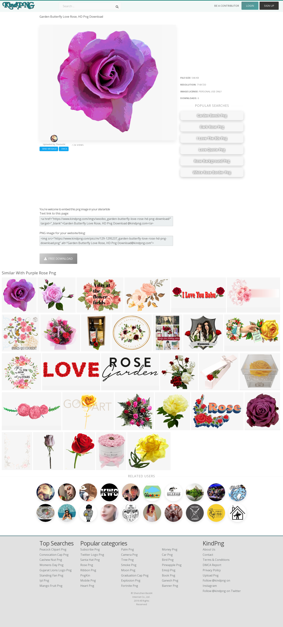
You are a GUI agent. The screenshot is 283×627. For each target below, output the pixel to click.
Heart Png (87, 586)
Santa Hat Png (90, 560)
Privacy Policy (212, 570)
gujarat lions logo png (56, 570)
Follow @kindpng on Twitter (222, 591)
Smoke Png (128, 565)
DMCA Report (212, 565)
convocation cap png (54, 555)
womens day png (52, 565)
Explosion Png (130, 580)
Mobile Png (88, 580)
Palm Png (127, 549)
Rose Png (86, 565)
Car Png (167, 555)
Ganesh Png (170, 580)
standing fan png (51, 575)
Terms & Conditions (216, 560)
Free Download (58, 259)
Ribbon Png (88, 570)
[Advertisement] (108, 178)
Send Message (49, 148)
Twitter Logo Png (92, 555)
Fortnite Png (129, 586)
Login (250, 5)
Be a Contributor (226, 5)
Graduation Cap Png (135, 575)
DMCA (63, 148)
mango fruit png (51, 586)
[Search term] (90, 6)
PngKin (85, 575)
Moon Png (128, 570)
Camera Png (129, 555)
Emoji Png (168, 570)
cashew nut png (51, 560)
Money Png (169, 549)
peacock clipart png (53, 549)
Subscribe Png (90, 549)
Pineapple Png (172, 565)
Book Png (168, 575)
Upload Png (211, 575)
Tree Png (127, 560)
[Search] (117, 7)
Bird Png (168, 560)
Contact (208, 555)
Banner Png (170, 586)
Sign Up (269, 5)
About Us (209, 549)
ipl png (44, 580)
